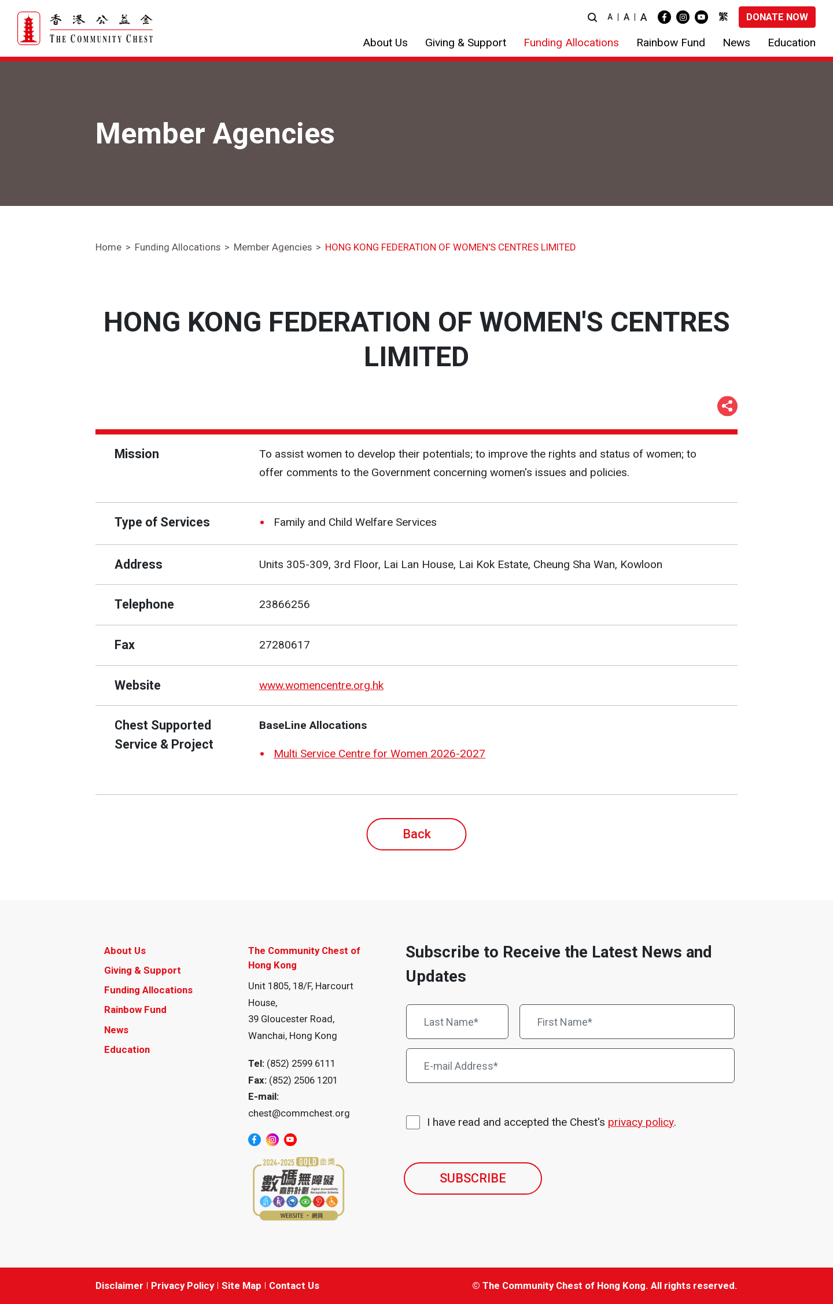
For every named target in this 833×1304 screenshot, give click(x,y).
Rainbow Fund (135, 1009)
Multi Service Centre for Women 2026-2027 (379, 753)
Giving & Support (142, 970)
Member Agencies (273, 247)
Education (127, 1049)
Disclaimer (119, 1285)
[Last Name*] (457, 1021)
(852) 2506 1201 (303, 1080)
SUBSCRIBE (473, 1178)
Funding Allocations (177, 247)
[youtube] (701, 17)
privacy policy (641, 1122)
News (116, 1030)
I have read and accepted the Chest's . (551, 1122)
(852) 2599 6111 (301, 1063)
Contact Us (294, 1285)
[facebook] (664, 17)
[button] (592, 17)
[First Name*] (627, 1021)
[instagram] (683, 17)
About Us (125, 950)
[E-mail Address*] (570, 1065)
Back (417, 834)
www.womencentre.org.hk (321, 685)
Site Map (241, 1285)
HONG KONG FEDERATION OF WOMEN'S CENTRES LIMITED (450, 247)
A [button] (610, 16)
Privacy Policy (182, 1285)
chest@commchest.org (299, 1113)
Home (108, 247)
